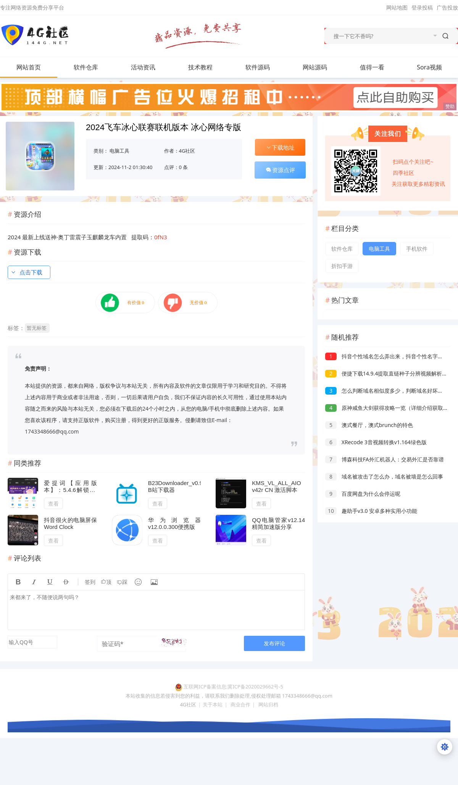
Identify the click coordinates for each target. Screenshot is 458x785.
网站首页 (28, 67)
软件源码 (265, 67)
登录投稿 (422, 7)
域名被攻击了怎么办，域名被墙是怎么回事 (384, 476)
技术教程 (208, 67)
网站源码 (322, 67)
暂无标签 (37, 327)
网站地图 (397, 7)
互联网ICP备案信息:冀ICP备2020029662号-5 (233, 686)
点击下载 (26, 272)
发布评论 (274, 643)
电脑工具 (119, 150)
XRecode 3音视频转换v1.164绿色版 (376, 442)
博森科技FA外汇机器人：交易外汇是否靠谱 (384, 459)
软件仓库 (93, 67)
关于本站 (213, 704)
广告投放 (447, 7)
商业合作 (240, 704)
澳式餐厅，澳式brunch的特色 (369, 425)
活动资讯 (151, 67)
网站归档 (268, 704)
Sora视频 (429, 67)
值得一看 (380, 67)
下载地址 (280, 147)
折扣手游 (342, 265)
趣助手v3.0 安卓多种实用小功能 (371, 510)
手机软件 (416, 248)
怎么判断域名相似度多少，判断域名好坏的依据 (389, 390)
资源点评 (280, 170)
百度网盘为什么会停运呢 (362, 493)
